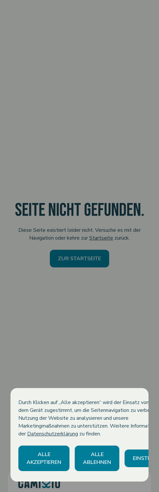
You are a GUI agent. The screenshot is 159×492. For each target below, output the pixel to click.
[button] (44, 458)
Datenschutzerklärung (52, 433)
